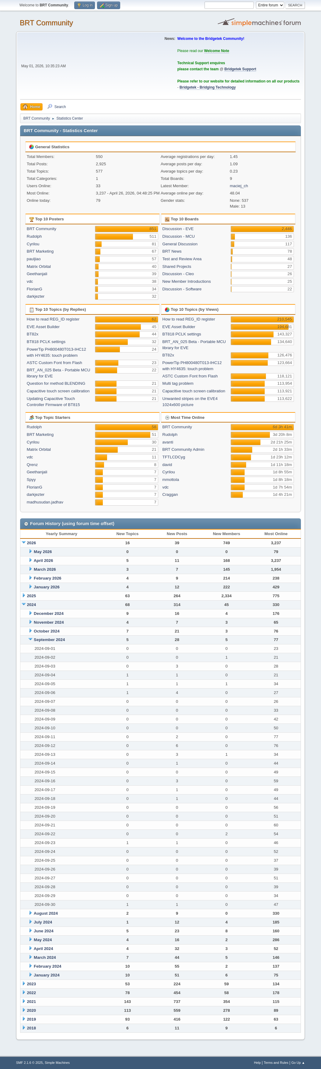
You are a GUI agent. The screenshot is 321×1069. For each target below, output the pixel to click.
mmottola (170, 479)
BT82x (33, 334)
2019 (31, 1019)
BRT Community (46, 23)
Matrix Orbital (39, 266)
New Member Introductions (186, 281)
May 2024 (43, 940)
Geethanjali (37, 274)
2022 (31, 992)
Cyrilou (33, 244)
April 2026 (43, 560)
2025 (31, 596)
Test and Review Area (182, 259)
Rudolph (34, 236)
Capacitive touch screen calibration (58, 391)
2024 (31, 604)
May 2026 (43, 551)
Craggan (170, 494)
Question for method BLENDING (56, 383)
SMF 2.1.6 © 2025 (29, 1062)
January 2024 (46, 975)
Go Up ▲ (298, 1062)
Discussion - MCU (178, 236)
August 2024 (46, 913)
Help (257, 1062)
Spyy (31, 479)
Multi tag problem (178, 383)
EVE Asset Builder (43, 326)
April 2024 (43, 948)
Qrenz (32, 464)
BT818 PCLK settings (46, 341)
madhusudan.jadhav (45, 502)
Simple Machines (57, 1062)
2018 (31, 1028)
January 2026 (46, 587)
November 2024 (49, 622)
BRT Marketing (40, 251)
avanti (167, 442)
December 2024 (49, 613)
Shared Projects (176, 266)
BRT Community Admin (183, 449)
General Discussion (180, 244)
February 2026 (47, 578)
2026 (31, 543)
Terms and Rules (276, 1062)
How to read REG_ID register (53, 319)
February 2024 (47, 966)
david (167, 464)
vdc (30, 281)
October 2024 (46, 631)
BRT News (172, 251)
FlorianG (34, 289)
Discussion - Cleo (178, 274)
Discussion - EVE (178, 228)
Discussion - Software (182, 289)
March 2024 (45, 957)
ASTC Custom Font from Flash (54, 362)
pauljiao (34, 259)
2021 (31, 1001)
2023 (31, 984)
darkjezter (36, 296)
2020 (31, 1010)
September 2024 (49, 639)
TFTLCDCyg (173, 457)
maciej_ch (239, 186)
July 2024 (43, 922)
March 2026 (45, 569)
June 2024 (43, 931)
